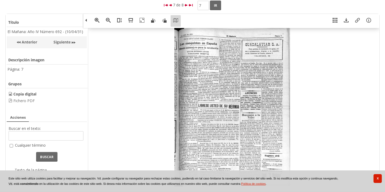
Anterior (29, 42)
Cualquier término (30, 145)
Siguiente (62, 42)
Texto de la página (31, 170)
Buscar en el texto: (25, 128)
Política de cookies (253, 183)
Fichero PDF (24, 100)
